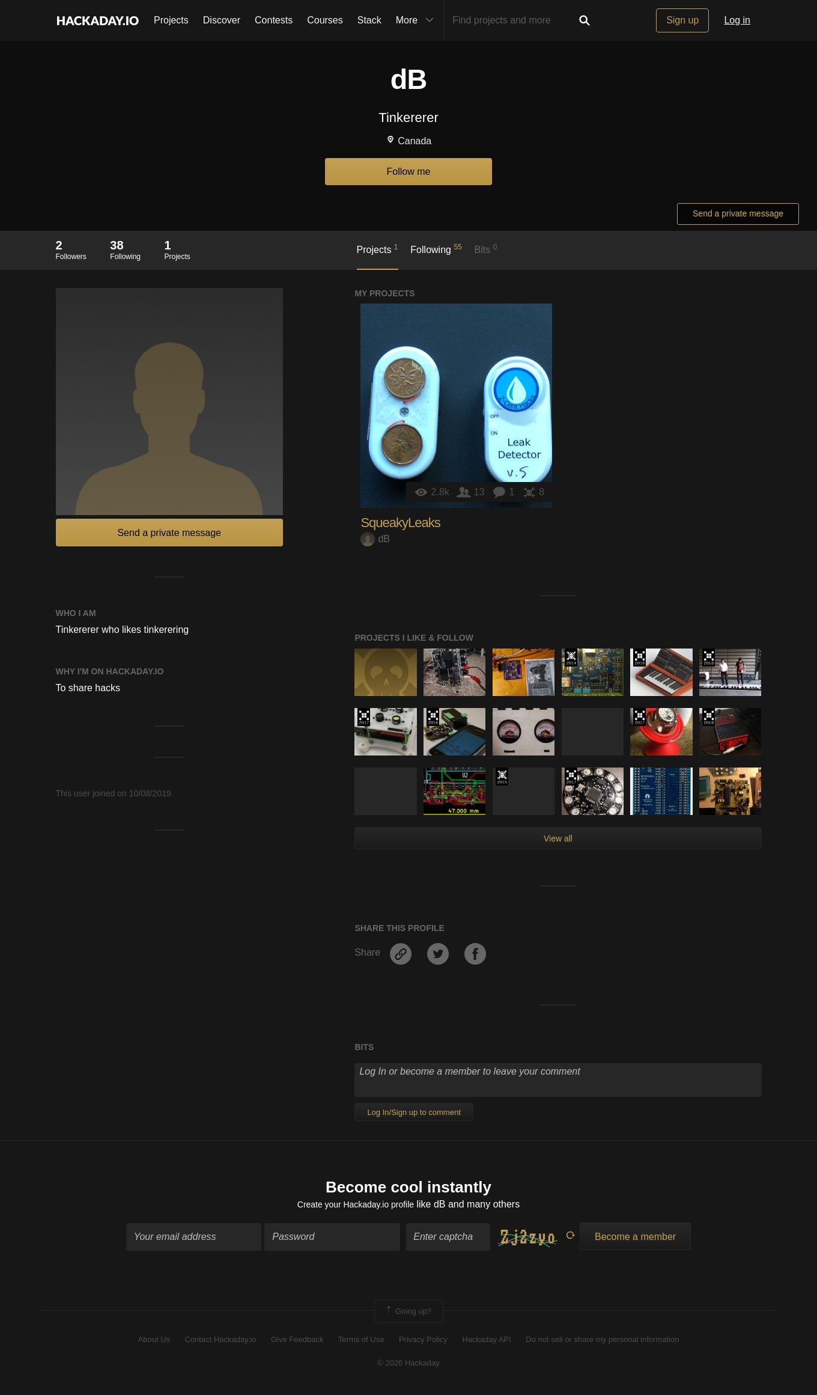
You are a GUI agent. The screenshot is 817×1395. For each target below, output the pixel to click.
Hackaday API (486, 1342)
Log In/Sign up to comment (413, 1112)
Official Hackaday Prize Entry (571, 658)
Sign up (682, 20)
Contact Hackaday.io (221, 1342)
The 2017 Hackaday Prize (363, 717)
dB (375, 539)
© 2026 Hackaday (408, 1365)
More (417, 20)
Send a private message (738, 213)
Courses (325, 20)
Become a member (635, 1240)
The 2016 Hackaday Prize (639, 658)
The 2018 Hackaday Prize (708, 658)
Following (435, 249)
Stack (369, 20)
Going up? (408, 1314)
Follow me (409, 171)
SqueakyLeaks (400, 522)
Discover (221, 20)
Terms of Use (361, 1342)
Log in (737, 20)
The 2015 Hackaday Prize (502, 777)
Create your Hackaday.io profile (355, 1207)
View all (558, 838)
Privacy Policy (423, 1342)
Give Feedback (297, 1342)
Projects (171, 20)
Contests (274, 20)
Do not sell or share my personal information (602, 1342)
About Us (154, 1342)
